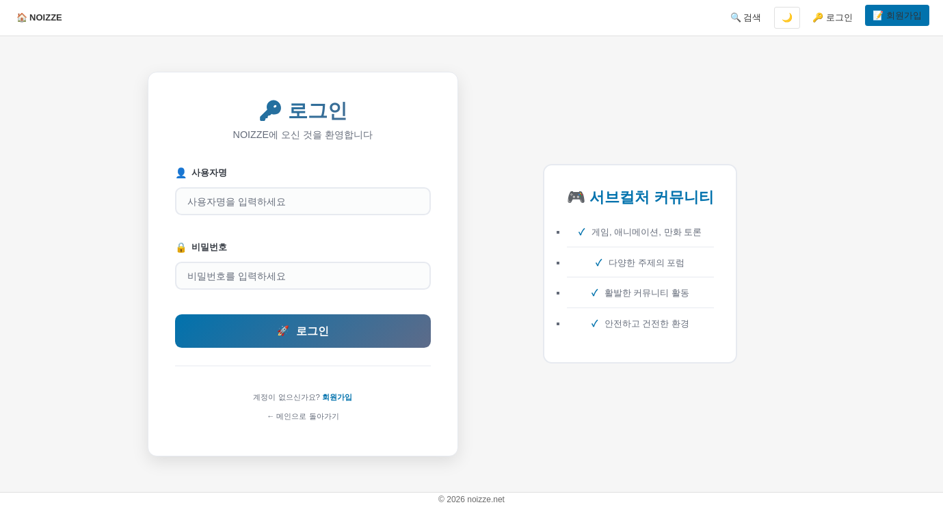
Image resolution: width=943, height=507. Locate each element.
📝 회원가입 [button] (897, 15)
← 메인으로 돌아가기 (303, 416)
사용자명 (201, 173)
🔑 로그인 (832, 17)
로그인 (303, 331)
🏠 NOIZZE (39, 17)
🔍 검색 (746, 17)
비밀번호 (201, 248)
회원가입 (337, 397)
